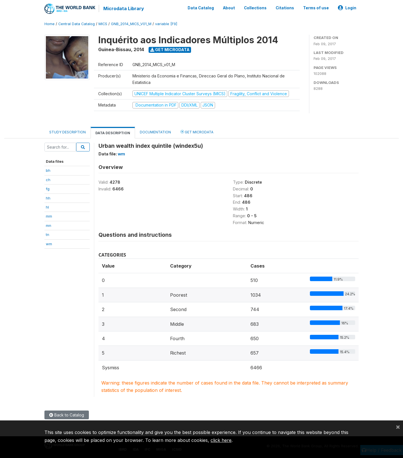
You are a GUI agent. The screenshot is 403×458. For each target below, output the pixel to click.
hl (47, 207)
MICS (102, 24)
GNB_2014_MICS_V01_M (131, 24)
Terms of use (316, 8)
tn (47, 234)
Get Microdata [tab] (197, 131)
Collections (255, 8)
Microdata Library (123, 8)
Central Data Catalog (76, 24)
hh (48, 198)
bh (48, 170)
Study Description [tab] (67, 132)
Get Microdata (170, 49)
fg (48, 188)
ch (48, 179)
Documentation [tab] (155, 132)
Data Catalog (201, 8)
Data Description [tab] (112, 133)
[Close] (398, 426)
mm (49, 216)
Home (49, 24)
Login (347, 8)
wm (49, 244)
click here (221, 440)
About (229, 8)
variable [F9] (166, 24)
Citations (285, 8)
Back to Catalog (66, 415)
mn (48, 225)
